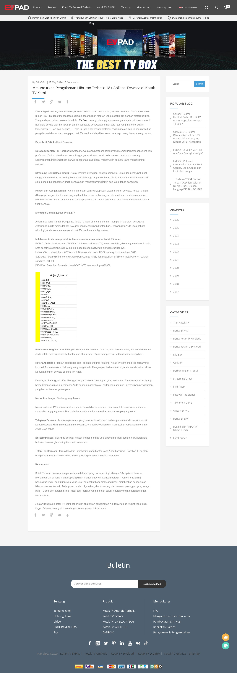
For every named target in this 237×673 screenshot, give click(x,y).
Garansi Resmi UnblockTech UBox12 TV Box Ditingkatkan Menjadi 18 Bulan (187, 119)
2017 (176, 292)
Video (57, 621)
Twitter (105, 643)
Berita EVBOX (180, 418)
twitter (43, 102)
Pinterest (113, 643)
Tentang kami (62, 610)
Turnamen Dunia (182, 402)
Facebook (89, 643)
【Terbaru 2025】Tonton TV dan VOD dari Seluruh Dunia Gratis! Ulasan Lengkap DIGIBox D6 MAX (187, 184)
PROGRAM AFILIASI (65, 627)
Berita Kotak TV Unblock (187, 338)
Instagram (97, 643)
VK (137, 643)
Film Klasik (179, 386)
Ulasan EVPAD (181, 410)
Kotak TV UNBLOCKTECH (118, 621)
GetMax (177, 362)
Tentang (125, 7)
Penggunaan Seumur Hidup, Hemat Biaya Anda (99, 17)
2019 (176, 276)
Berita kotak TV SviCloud (187, 346)
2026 (176, 220)
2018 (176, 284)
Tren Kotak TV (181, 322)
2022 (176, 252)
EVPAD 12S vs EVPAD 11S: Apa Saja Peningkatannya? (188, 151)
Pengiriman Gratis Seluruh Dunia (49, 17)
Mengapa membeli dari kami (171, 616)
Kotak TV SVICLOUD (115, 627)
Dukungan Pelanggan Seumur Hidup (190, 17)
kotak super (180, 438)
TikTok (145, 643)
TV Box (83, 120)
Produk (52, 7)
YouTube (129, 643)
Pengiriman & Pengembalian (171, 632)
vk (59, 102)
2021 (176, 260)
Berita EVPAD (180, 330)
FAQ (155, 610)
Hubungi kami (62, 616)
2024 (176, 236)
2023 (176, 244)
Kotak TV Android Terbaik (76, 7)
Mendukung (143, 7)
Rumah (37, 7)
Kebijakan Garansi (164, 627)
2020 (176, 268)
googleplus (51, 102)
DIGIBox (177, 354)
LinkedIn (121, 643)
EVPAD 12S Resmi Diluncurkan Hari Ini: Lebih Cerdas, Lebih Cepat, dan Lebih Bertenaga (188, 166)
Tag (56, 632)
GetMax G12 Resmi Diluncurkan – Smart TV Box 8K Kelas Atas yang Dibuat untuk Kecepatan (187, 136)
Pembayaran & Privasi (167, 621)
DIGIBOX (108, 632)
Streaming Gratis (183, 378)
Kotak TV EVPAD (106, 7)
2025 (176, 228)
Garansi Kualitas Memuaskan (147, 17)
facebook (35, 102)
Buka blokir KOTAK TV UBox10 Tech (185, 428)
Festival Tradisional (184, 394)
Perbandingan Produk (185, 370)
